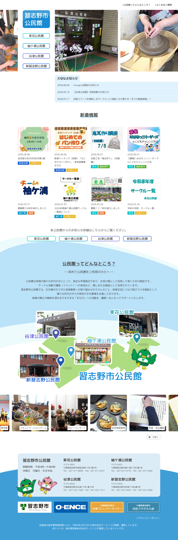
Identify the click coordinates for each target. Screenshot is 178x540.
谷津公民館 (36, 56)
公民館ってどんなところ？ (137, 4)
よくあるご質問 (164, 4)
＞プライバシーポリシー (148, 518)
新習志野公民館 (36, 66)
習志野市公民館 (36, 460)
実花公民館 (36, 36)
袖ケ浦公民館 (36, 46)
